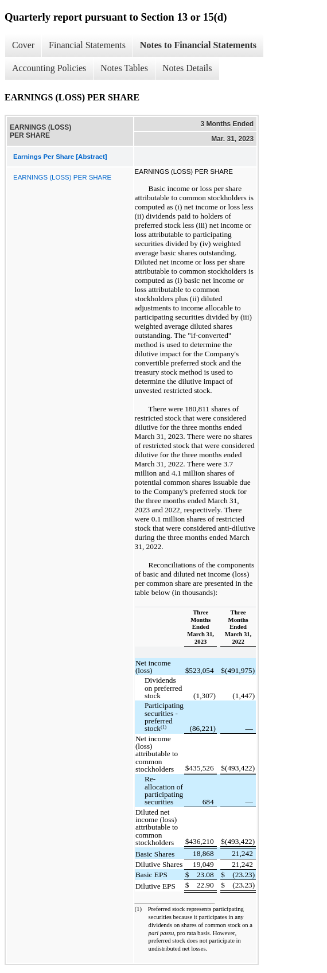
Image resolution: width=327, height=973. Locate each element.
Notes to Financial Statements (198, 45)
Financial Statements (87, 45)
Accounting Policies (49, 68)
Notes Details (187, 68)
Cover (23, 45)
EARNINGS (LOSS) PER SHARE (62, 177)
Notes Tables (124, 68)
